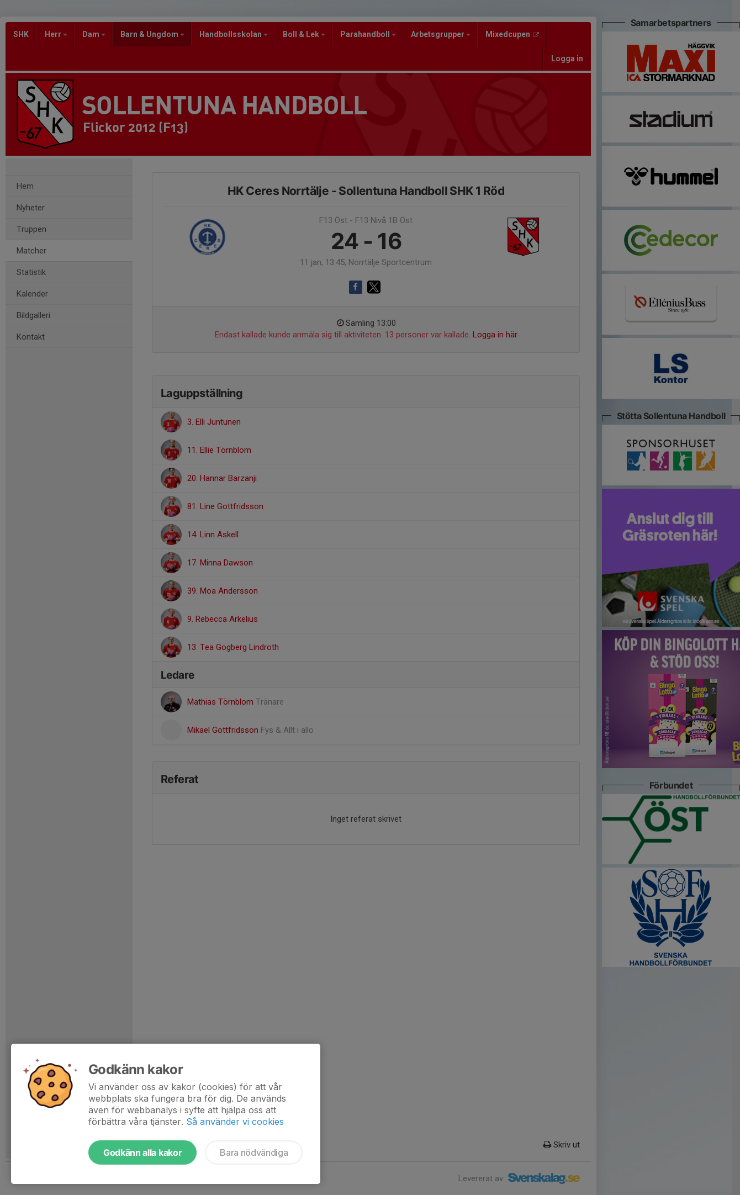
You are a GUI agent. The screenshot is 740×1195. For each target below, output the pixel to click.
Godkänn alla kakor (142, 1152)
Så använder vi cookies (235, 1121)
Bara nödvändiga (254, 1152)
